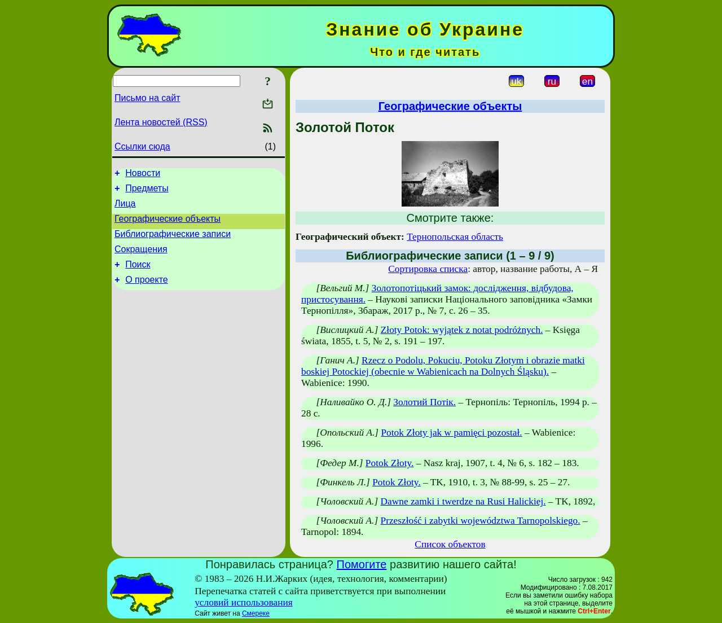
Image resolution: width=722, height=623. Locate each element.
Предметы (146, 191)
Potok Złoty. (390, 463)
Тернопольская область (455, 236)
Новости (142, 174)
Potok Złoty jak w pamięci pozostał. (451, 432)
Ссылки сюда (142, 146)
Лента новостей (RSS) (161, 122)
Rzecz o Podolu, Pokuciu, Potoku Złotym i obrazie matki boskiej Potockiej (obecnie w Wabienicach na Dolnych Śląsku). (443, 366)
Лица (125, 208)
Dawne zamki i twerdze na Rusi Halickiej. (463, 501)
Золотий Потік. (424, 402)
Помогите (362, 564)
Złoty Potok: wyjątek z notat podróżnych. (462, 329)
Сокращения (141, 259)
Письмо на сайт (147, 98)
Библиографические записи (173, 242)
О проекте (146, 293)
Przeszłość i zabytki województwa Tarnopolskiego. (480, 520)
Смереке (256, 613)
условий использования (244, 602)
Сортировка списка (428, 269)
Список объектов (450, 544)
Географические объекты (168, 225)
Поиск (137, 276)
